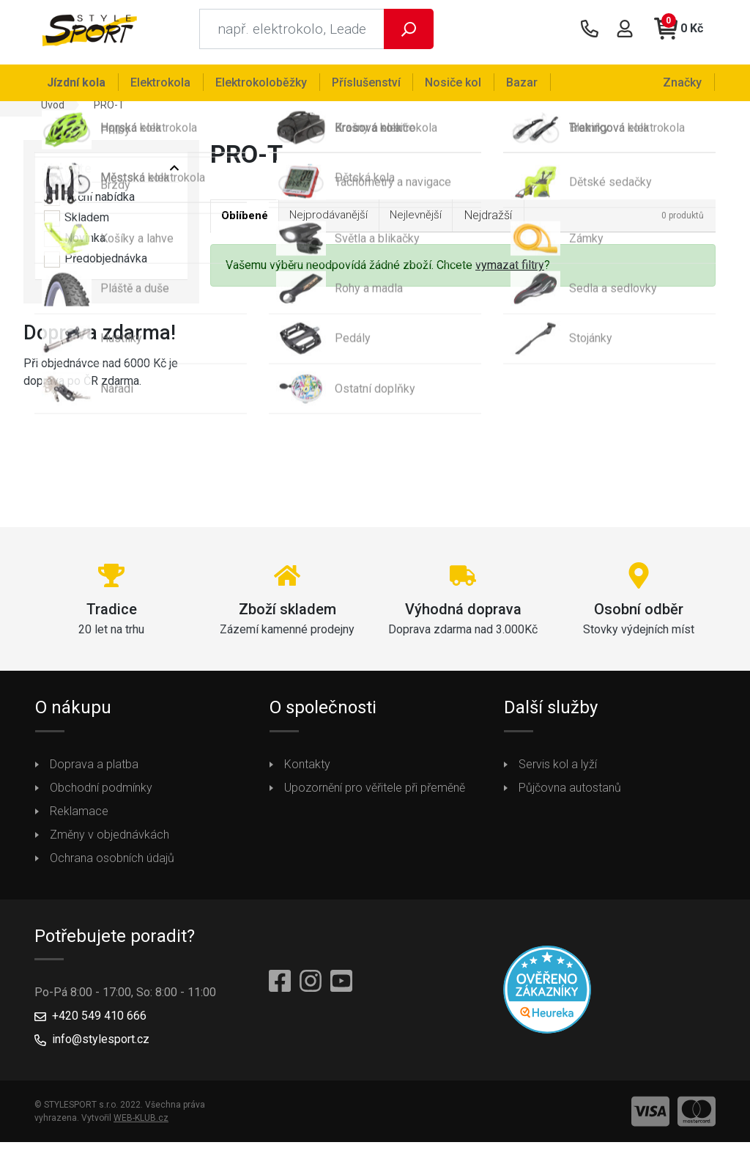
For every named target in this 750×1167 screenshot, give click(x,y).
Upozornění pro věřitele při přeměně (374, 794)
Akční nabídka (89, 204)
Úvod (52, 111)
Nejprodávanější (337, 222)
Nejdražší (503, 222)
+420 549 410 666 (99, 1023)
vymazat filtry (509, 273)
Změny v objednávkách (109, 841)
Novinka (74, 246)
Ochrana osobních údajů (112, 865)
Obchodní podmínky (101, 794)
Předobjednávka (95, 266)
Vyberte (68, 175)
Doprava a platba (94, 771)
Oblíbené (247, 223)
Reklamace (79, 818)
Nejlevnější (429, 222)
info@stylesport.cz (100, 1046)
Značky (683, 82)
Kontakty (307, 771)
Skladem (76, 225)
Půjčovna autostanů (570, 794)
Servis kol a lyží (558, 771)
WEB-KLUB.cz (141, 1125)
